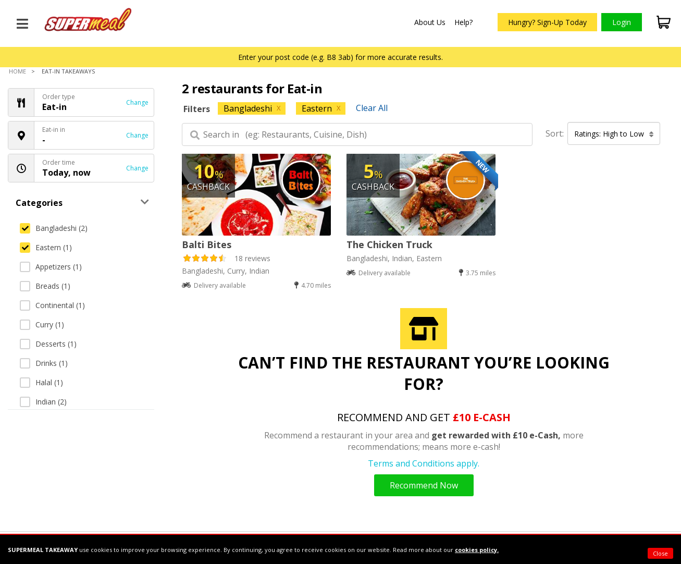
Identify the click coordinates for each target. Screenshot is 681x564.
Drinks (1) (44, 363)
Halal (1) (41, 382)
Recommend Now (424, 485)
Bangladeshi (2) (54, 228)
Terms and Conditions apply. (423, 463)
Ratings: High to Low (614, 134)
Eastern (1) (46, 247)
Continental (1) (52, 305)
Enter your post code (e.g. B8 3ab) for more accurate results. (340, 57)
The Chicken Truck (389, 244)
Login (621, 22)
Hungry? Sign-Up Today (547, 22)
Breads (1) (45, 286)
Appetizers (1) (51, 267)
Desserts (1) (48, 344)
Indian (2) (43, 402)
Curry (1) (42, 324)
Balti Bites (206, 244)
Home (17, 71)
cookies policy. (477, 550)
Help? (463, 22)
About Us (429, 22)
